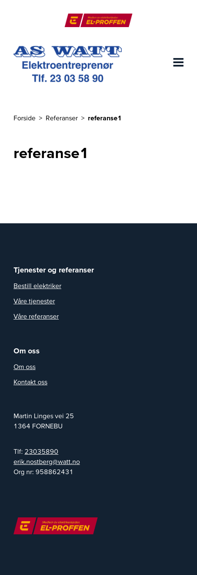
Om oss (25, 366)
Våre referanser (36, 316)
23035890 (41, 451)
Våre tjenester (34, 301)
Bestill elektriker (37, 285)
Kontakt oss (30, 382)
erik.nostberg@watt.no (47, 461)
